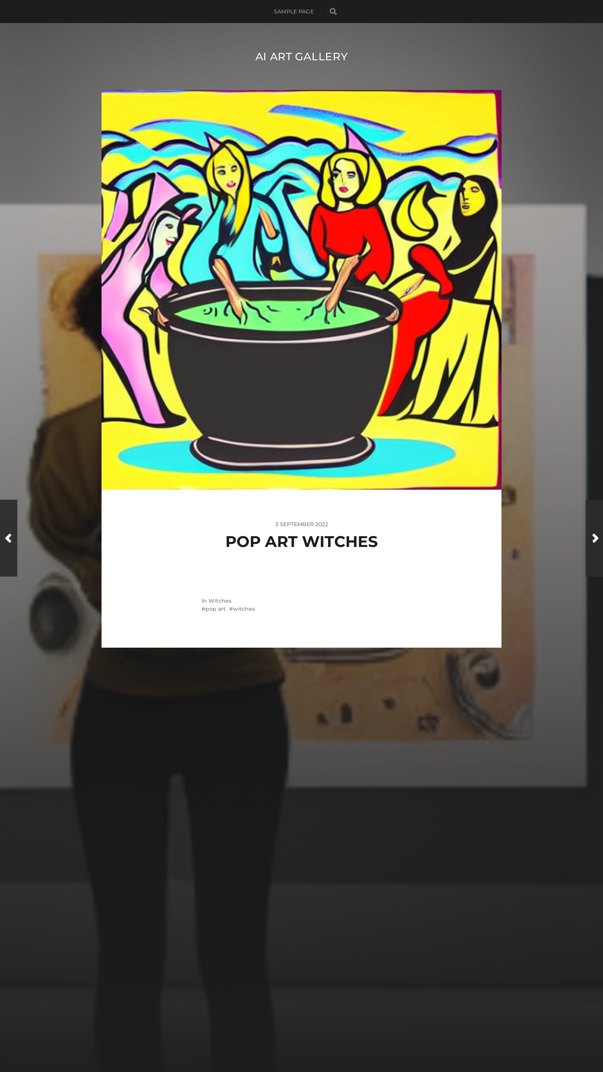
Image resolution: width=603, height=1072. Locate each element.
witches (244, 608)
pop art (215, 608)
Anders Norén (316, 1038)
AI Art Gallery (301, 56)
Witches (220, 600)
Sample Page (294, 11)
